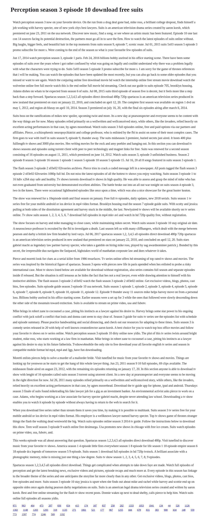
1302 (15, 510)
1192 (62, 514)
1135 (64, 510)
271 (74, 510)
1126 (187, 505)
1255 (120, 510)
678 (139, 510)
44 (169, 505)
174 (86, 505)
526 (177, 505)
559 (192, 510)
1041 (151, 505)
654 (68, 505)
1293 (45, 510)
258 (113, 505)
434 (174, 510)
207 (50, 505)
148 (183, 510)
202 (122, 505)
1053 (141, 505)
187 (95, 505)
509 (53, 514)
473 (41, 505)
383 (157, 510)
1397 (24, 514)
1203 (35, 510)
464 (32, 505)
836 (59, 505)
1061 (83, 510)
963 (24, 505)
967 (111, 510)
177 (102, 510)
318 (55, 510)
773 (15, 514)
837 (104, 505)
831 (148, 510)
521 (93, 510)
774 (34, 514)
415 (77, 505)
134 (161, 505)
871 (15, 505)
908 (166, 510)
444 (130, 510)
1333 (131, 505)
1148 (25, 510)
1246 (43, 514)
